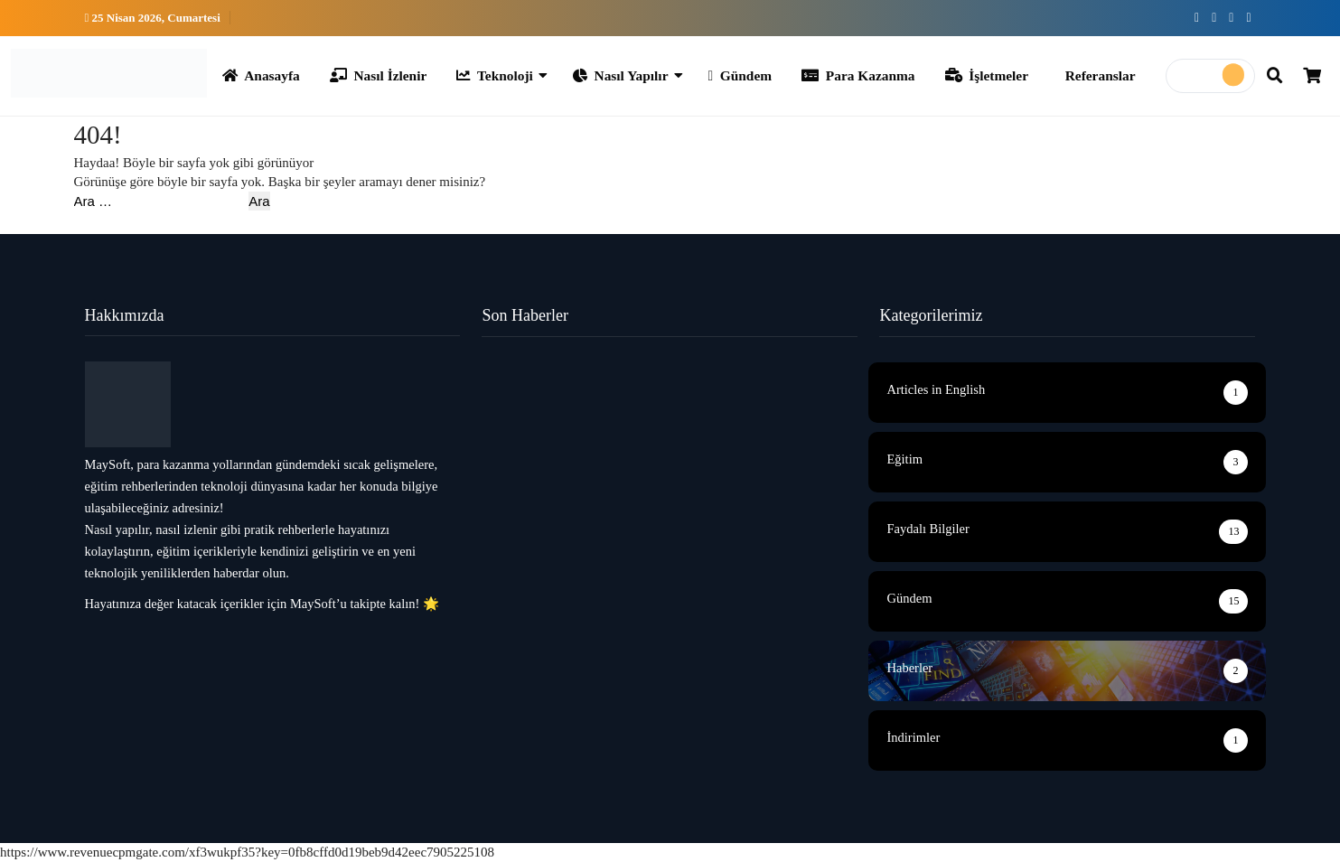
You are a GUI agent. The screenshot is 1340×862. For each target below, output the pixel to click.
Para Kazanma (857, 75)
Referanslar (1100, 75)
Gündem (739, 75)
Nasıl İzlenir (378, 75)
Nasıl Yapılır (621, 75)
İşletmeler (987, 75)
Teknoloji (494, 75)
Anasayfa (261, 75)
